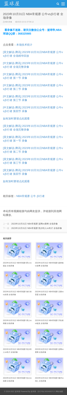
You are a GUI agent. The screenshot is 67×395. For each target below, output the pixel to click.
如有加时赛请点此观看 (16, 118)
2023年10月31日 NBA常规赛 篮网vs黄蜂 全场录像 (34, 224)
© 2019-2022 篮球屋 (12, 391)
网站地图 (59, 391)
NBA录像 (8, 22)
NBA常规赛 (23, 196)
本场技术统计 (24, 44)
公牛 (33, 196)
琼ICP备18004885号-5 (46, 391)
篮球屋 (33, 391)
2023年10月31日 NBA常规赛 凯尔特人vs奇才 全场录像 (36, 228)
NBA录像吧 (15, 4)
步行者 (41, 196)
